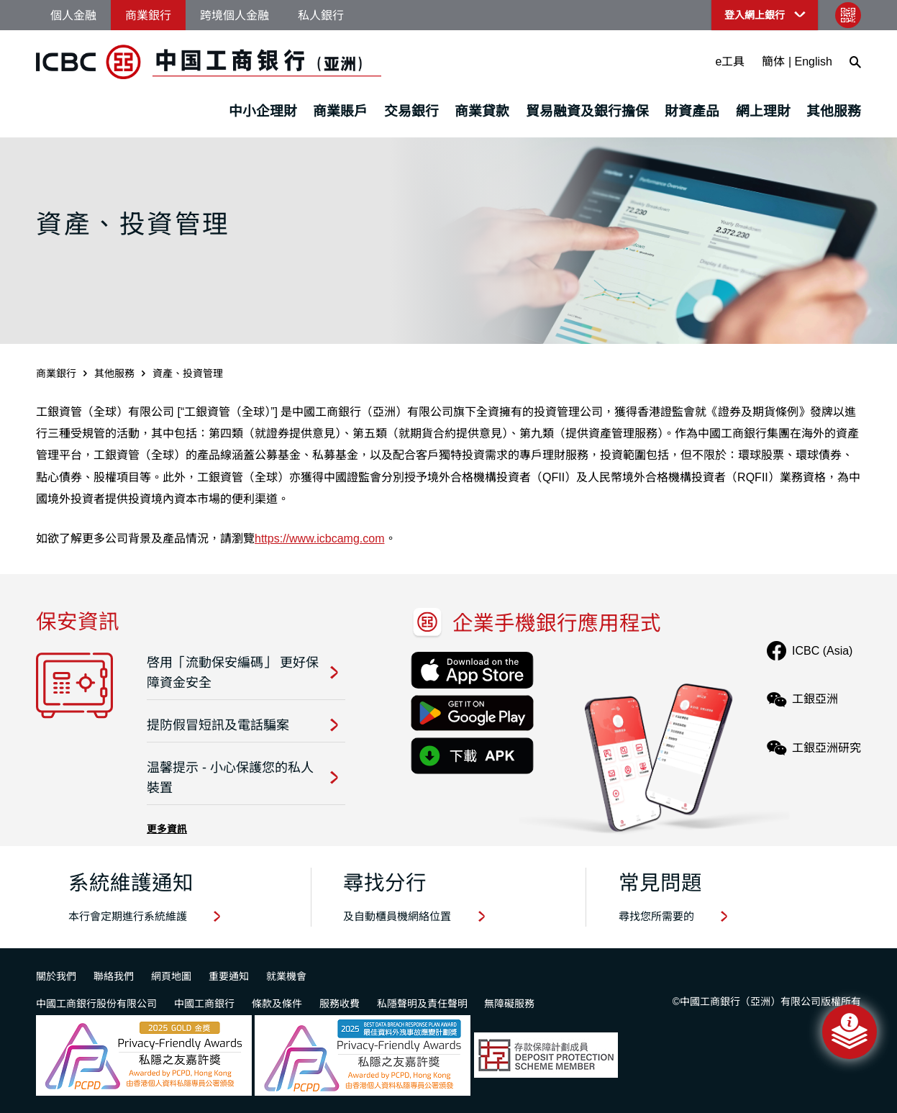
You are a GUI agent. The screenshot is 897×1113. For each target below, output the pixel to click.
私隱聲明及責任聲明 (422, 1003)
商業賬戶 (340, 111)
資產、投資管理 (187, 373)
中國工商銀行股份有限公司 (96, 1003)
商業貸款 (482, 111)
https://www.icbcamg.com (320, 538)
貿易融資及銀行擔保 (587, 111)
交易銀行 (411, 111)
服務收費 (339, 1003)
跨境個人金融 (234, 15)
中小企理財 (263, 111)
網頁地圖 (171, 976)
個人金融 (73, 15)
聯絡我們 (114, 976)
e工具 (730, 61)
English (813, 61)
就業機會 (286, 976)
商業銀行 (148, 15)
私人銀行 (321, 15)
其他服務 (833, 111)
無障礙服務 (509, 1003)
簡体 (773, 61)
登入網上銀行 (754, 15)
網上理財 (763, 111)
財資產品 (692, 111)
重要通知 (229, 976)
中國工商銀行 (204, 1003)
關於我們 (56, 976)
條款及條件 (277, 1003)
